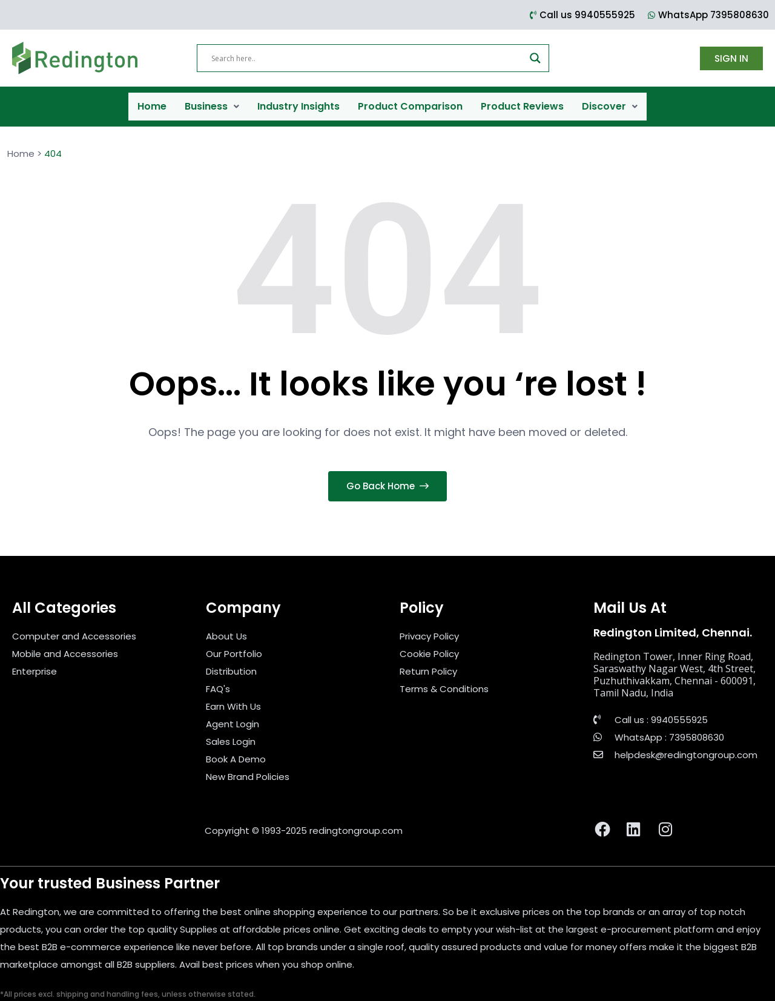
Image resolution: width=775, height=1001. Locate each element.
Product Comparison (410, 100)
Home (152, 100)
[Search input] (367, 58)
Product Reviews (522, 100)
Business (212, 100)
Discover (610, 100)
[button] (212, 100)
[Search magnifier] (535, 58)
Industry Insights (298, 100)
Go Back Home (387, 474)
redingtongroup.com (356, 818)
